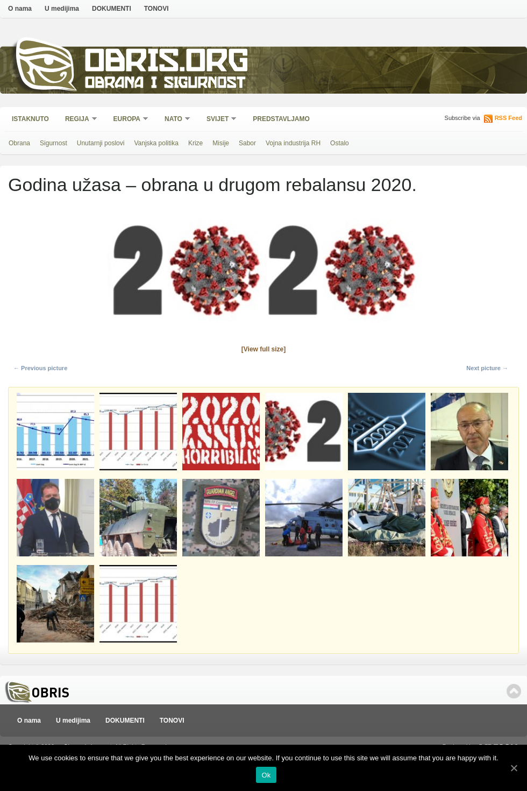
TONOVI (156, 8)
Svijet (218, 119)
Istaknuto (30, 119)
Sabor (247, 143)
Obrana (19, 143)
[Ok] (513, 767)
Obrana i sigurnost (165, 84)
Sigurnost (53, 143)
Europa (127, 119)
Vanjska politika (156, 143)
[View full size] (263, 349)
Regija (77, 119)
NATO (174, 119)
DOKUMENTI (111, 8)
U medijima (62, 8)
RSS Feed (508, 118)
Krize (195, 143)
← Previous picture (40, 368)
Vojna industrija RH (293, 143)
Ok (265, 775)
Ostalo (339, 143)
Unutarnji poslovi (101, 143)
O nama (20, 8)
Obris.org (167, 63)
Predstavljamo (281, 119)
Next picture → (487, 368)
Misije (220, 143)
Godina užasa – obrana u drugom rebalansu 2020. (212, 184)
